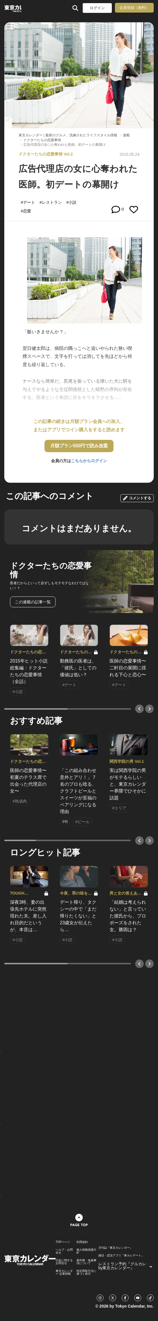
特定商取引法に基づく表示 (86, 1272)
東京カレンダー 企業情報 (64, 1272)
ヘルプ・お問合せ (64, 1251)
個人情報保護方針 (86, 1251)
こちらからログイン (89, 460)
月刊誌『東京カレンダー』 (115, 1247)
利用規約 (82, 1242)
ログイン (97, 8)
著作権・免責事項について (86, 1262)
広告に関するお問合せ (64, 1262)
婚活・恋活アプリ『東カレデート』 (121, 1255)
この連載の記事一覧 (33, 602)
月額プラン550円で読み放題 (79, 445)
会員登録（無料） (134, 7)
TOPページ (63, 1242)
